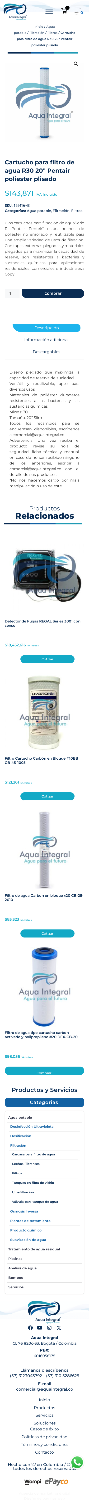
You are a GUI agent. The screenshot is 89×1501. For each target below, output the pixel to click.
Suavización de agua (28, 1240)
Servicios (15, 1287)
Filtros (52, 33)
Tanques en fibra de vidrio (33, 1183)
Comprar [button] (44, 1073)
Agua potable (39, 210)
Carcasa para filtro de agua (33, 1154)
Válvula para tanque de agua (35, 1202)
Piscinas (15, 1259)
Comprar (53, 293)
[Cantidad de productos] (12, 293)
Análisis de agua (22, 1268)
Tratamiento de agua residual (34, 1249)
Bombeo (15, 1278)
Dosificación (20, 1136)
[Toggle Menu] (49, 11)
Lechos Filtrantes (26, 1164)
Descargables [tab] (46, 352)
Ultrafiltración (23, 1192)
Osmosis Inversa (24, 1211)
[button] (76, 63)
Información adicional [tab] (46, 340)
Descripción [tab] (46, 328)
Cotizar (47, 659)
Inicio (38, 26)
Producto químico (26, 1230)
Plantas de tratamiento (30, 1221)
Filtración (36, 33)
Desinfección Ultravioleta (32, 1126)
